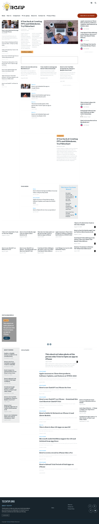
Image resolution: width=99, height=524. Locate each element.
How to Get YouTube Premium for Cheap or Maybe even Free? (67, 68)
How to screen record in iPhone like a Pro (56, 453)
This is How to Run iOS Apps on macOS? (87, 103)
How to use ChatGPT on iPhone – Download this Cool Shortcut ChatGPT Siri (28, 249)
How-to (33, 84)
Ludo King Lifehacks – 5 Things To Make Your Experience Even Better (88, 409)
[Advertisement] (49, 60)
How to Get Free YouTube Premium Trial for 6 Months (9, 363)
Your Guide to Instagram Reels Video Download (48, 67)
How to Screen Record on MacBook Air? (29, 67)
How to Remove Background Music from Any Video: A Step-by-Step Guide (10, 43)
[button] (95, 3)
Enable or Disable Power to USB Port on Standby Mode (10, 354)
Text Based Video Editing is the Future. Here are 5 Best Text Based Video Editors (88, 35)
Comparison (24, 29)
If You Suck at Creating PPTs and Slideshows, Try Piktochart (31, 23)
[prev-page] (48, 344)
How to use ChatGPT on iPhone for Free (9, 248)
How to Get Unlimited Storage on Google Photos (10, 31)
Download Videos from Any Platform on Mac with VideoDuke (88, 112)
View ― (7, 338)
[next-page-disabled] (50, 344)
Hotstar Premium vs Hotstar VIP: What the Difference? (83, 247)
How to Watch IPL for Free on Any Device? (44, 210)
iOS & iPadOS (36, 197)
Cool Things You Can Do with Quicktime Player (88, 45)
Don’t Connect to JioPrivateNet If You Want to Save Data (10, 371)
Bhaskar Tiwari (86, 116)
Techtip (8, 521)
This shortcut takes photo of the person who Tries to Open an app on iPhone (9, 63)
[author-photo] (81, 28)
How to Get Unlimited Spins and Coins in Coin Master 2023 (9, 70)
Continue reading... (27, 52)
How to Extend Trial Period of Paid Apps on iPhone (10, 380)
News (34, 189)
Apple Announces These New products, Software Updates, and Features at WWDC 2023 (10, 77)
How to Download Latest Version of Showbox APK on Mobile (87, 401)
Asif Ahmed (4, 33)
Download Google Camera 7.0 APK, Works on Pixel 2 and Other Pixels (10, 389)
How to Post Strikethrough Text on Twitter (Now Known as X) (40, 95)
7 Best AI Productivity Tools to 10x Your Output (10, 232)
